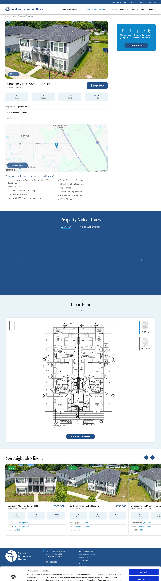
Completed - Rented (21, 526)
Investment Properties (94, 9)
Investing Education (118, 9)
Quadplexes (23, 523)
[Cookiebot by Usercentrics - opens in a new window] (13, 577)
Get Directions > (17, 165)
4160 (16, 118)
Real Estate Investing (70, 9)
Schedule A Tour (136, 45)
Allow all (143, 559)
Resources (117, 2)
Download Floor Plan (80, 436)
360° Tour (66, 226)
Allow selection (144, 566)
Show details (115, 577)
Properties (29, 16)
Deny (144, 573)
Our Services (137, 9)
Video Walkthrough (90, 226)
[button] (8, 50)
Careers (141, 2)
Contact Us (152, 2)
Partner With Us (129, 2)
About (151, 9)
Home (7, 16)
